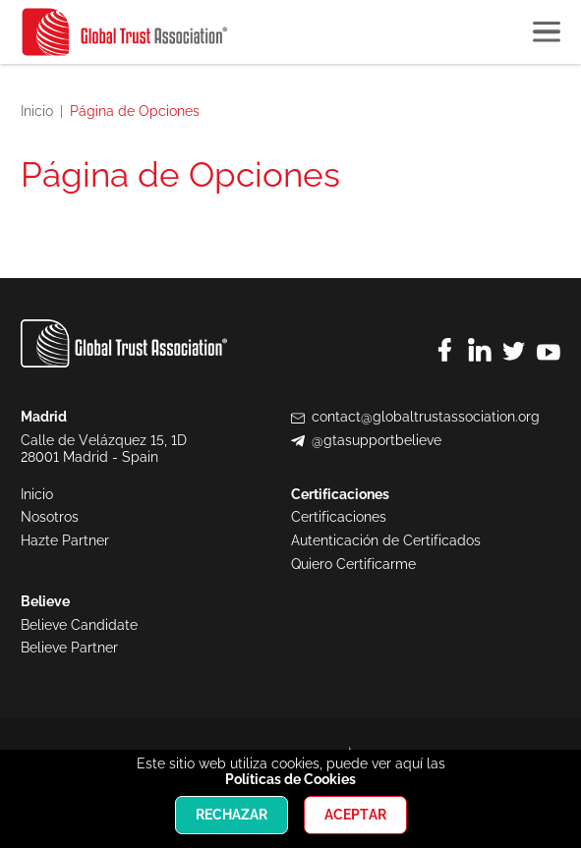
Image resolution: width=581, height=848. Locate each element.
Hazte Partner (65, 540)
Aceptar (355, 814)
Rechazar (231, 814)
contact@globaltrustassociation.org (426, 416)
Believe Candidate (79, 625)
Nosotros (50, 517)
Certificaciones (338, 517)
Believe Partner (69, 647)
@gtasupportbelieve (376, 440)
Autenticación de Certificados (386, 540)
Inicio (37, 111)
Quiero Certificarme (353, 564)
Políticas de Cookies (290, 779)
